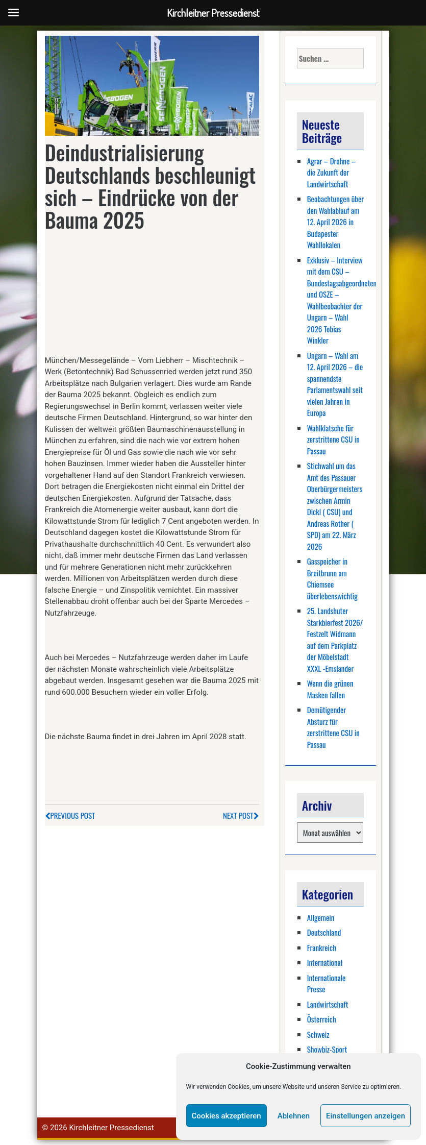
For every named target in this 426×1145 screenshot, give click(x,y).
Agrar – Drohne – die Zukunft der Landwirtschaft (331, 172)
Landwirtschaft (327, 1004)
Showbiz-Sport (327, 1049)
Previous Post (70, 815)
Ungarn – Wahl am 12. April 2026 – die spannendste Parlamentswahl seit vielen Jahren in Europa (335, 384)
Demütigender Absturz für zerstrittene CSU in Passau (333, 727)
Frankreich (321, 947)
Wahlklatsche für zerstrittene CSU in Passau (333, 439)
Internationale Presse (326, 983)
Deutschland (324, 932)
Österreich (321, 1019)
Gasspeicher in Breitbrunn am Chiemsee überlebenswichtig (332, 578)
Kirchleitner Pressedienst (111, 1127)
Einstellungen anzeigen (365, 1115)
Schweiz (318, 1034)
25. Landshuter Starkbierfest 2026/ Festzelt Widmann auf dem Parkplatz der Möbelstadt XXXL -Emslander (335, 639)
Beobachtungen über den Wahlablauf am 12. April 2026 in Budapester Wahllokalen (335, 221)
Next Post (241, 815)
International (324, 962)
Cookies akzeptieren (226, 1115)
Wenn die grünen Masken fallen (330, 688)
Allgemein (321, 917)
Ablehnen (294, 1115)
